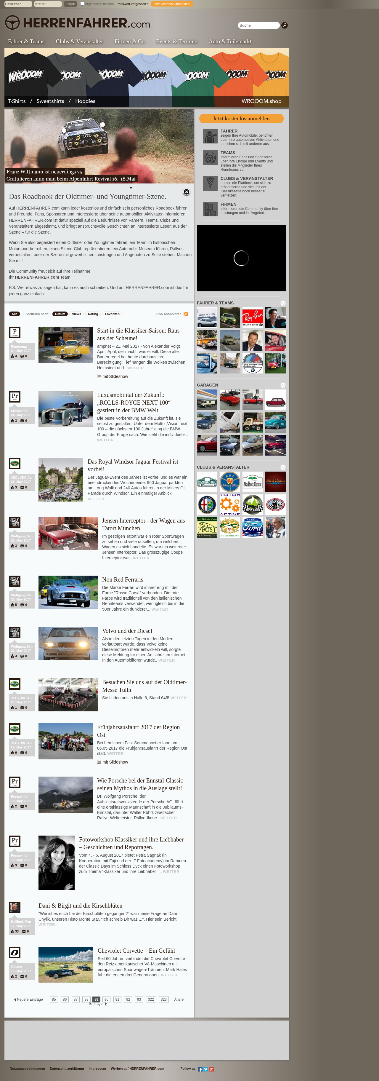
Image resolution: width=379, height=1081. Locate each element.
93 (139, 999)
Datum (60, 314)
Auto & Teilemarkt (230, 41)
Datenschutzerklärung (67, 1068)
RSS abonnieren (169, 314)
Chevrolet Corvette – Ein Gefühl (136, 950)
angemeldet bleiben (99, 4)
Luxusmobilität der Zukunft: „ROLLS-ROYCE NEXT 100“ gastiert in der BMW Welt (134, 402)
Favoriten (112, 314)
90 (106, 999)
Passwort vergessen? (132, 4)
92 (128, 999)
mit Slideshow (115, 376)
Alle (14, 314)
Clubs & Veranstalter (79, 41)
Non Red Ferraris (122, 579)
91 (117, 999)
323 (164, 999)
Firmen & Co (129, 41)
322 (151, 999)
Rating (93, 314)
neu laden (283, 303)
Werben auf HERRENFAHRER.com (137, 1068)
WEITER (135, 368)
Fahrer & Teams (26, 41)
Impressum (97, 1068)
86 (65, 999)
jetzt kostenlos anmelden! (172, 4)
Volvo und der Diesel (127, 630)
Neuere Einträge (30, 999)
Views (76, 314)
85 (54, 999)
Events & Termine (176, 41)
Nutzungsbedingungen (27, 1068)
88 (86, 999)
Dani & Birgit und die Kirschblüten (80, 905)
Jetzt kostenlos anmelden (241, 118)
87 (76, 999)
